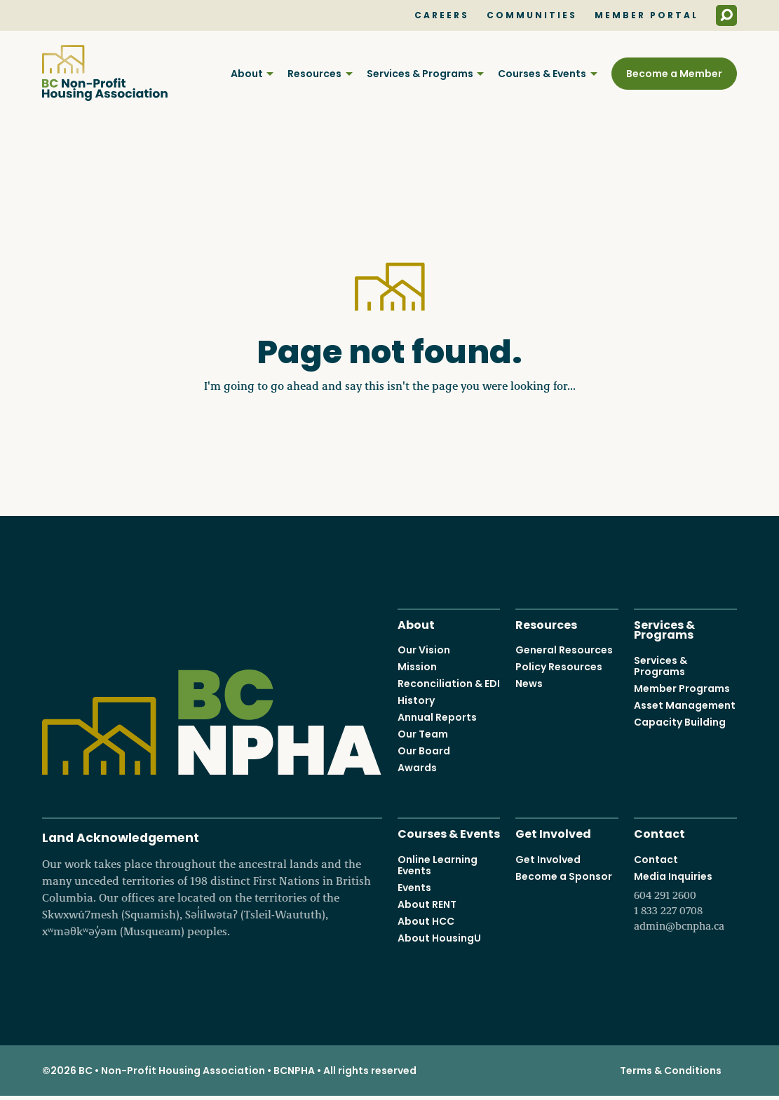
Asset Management (685, 705)
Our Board (424, 752)
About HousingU (439, 938)
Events (414, 888)
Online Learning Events (437, 865)
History (416, 701)
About (247, 74)
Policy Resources (558, 667)
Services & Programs (420, 74)
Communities (532, 15)
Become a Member (674, 74)
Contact (659, 833)
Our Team (423, 735)
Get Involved (553, 833)
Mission (417, 667)
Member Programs (682, 688)
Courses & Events (542, 74)
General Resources (564, 651)
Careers (441, 15)
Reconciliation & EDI (449, 684)
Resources (314, 74)
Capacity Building (680, 722)
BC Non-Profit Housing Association (105, 73)
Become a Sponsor (563, 876)
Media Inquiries (685, 901)
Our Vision (424, 651)
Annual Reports (437, 718)
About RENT (427, 904)
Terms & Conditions (671, 1071)
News (529, 684)
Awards (417, 768)
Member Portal (646, 15)
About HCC (426, 921)
